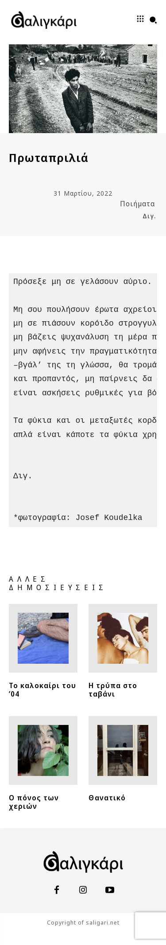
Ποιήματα (137, 203)
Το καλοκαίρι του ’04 (42, 690)
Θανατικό (107, 798)
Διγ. (149, 216)
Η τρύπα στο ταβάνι (113, 690)
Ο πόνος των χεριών (34, 802)
